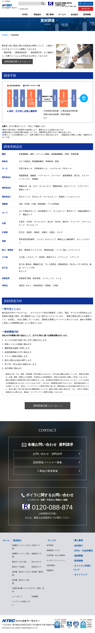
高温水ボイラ (36, 567)
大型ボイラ (35, 545)
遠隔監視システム (53, 550)
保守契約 (50, 545)
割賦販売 (50, 570)
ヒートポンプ (17, 596)
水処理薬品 (51, 565)
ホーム (6, 540)
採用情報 (87, 14)
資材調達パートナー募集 (47, 462)
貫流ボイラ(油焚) (18, 567)
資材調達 (78, 556)
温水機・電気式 (37, 572)
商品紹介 (37, 14)
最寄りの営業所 (42, 517)
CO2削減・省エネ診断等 (56, 555)
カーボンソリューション (56, 560)
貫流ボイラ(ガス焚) (19, 562)
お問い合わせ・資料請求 (47, 453)
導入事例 (50, 14)
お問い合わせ (87, 4)
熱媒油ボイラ (36, 553)
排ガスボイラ (36, 562)
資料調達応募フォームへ (16, 61)
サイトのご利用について (82, 568)
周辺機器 (34, 596)
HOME (25, 14)
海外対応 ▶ (86, 9)
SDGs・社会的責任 (83, 550)
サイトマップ (80, 574)
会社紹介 (74, 14)
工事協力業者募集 (47, 470)
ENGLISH (24, 9)
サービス (62, 14)
